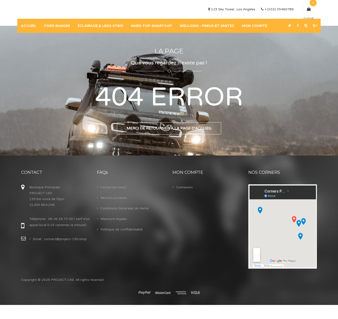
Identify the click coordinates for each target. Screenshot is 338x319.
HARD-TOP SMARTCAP (151, 26)
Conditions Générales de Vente (124, 208)
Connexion (184, 187)
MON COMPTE (254, 26)
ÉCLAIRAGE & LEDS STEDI (100, 26)
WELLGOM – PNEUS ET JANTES (207, 26)
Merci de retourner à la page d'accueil (169, 128)
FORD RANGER (57, 26)
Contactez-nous (113, 187)
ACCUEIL (28, 26)
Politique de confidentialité (121, 229)
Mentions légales (113, 219)
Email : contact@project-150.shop (60, 239)
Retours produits (113, 198)
